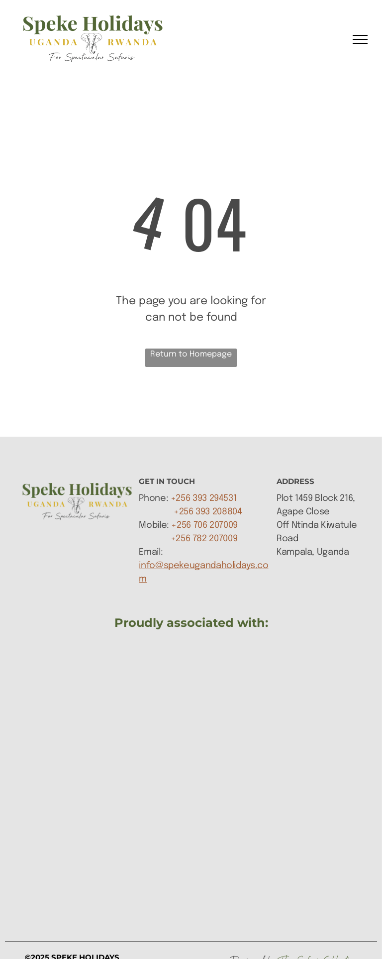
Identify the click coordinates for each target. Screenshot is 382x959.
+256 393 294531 (204, 498)
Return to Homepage (191, 354)
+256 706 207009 (204, 525)
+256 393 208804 (208, 511)
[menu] (360, 39)
